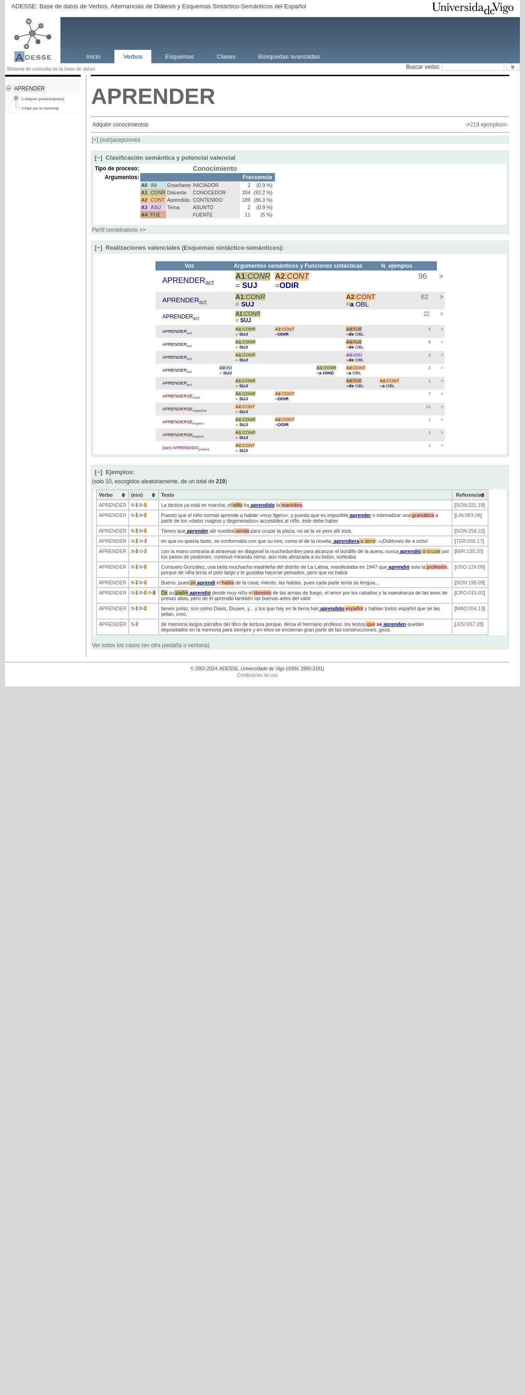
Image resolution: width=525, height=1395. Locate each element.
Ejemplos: (115, 472)
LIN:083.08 (468, 515)
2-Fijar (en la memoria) (40, 108)
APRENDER (29, 88)
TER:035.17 (469, 541)
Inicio (93, 56)
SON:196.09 (469, 582)
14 (427, 406)
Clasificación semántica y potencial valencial (165, 157)
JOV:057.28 (469, 624)
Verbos (133, 56)
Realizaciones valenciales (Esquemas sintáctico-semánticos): (189, 247)
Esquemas (179, 56)
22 (426, 314)
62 (423, 297)
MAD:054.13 (469, 608)
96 (421, 276)
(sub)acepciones (116, 140)
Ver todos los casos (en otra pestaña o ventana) (150, 645)
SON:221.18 (469, 505)
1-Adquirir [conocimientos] (42, 99)
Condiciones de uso (257, 675)
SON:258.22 (469, 531)
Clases (226, 56)
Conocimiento (215, 168)
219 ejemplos (486, 124)
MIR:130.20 (469, 551)
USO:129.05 (469, 567)
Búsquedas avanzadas (289, 56)
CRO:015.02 (469, 592)
